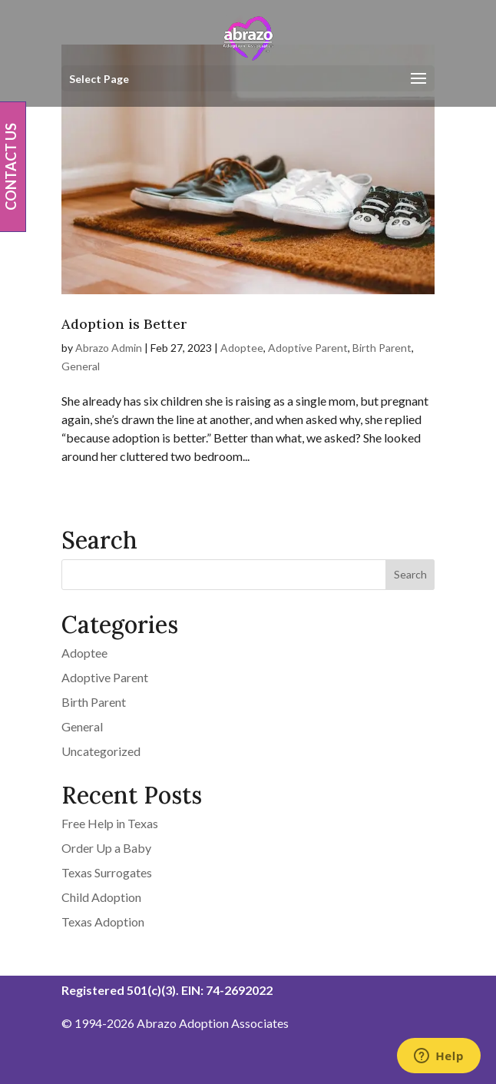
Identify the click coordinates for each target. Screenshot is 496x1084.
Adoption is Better (124, 324)
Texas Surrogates (106, 872)
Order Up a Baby (106, 847)
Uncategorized (101, 751)
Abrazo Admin (108, 347)
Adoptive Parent (308, 347)
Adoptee (241, 347)
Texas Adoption (102, 921)
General (80, 366)
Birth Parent (382, 347)
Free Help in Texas (109, 823)
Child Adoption (101, 897)
